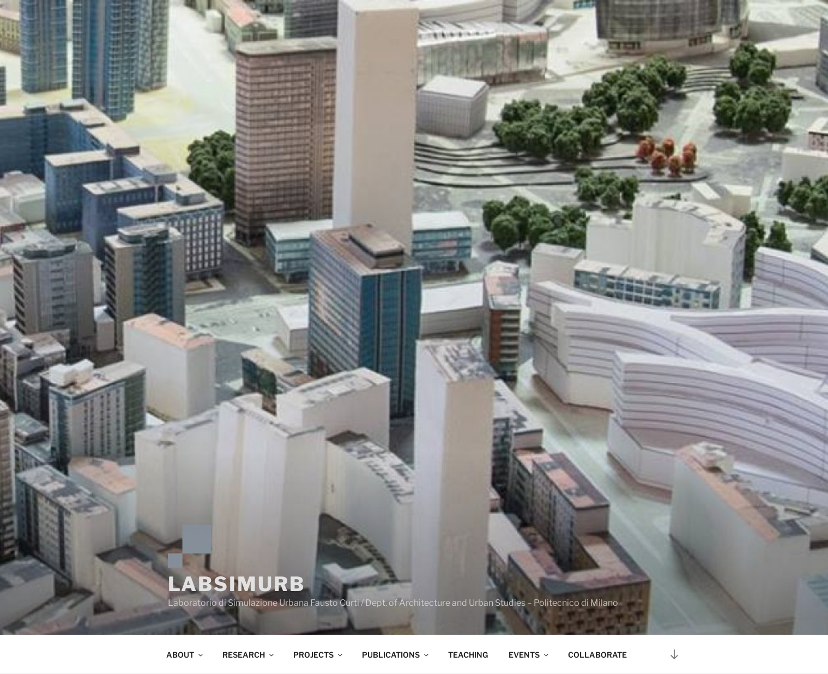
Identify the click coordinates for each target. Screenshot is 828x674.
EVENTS (529, 654)
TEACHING (468, 654)
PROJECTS (318, 654)
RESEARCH (248, 654)
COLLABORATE (597, 654)
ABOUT (185, 654)
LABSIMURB (236, 584)
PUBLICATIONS (396, 654)
